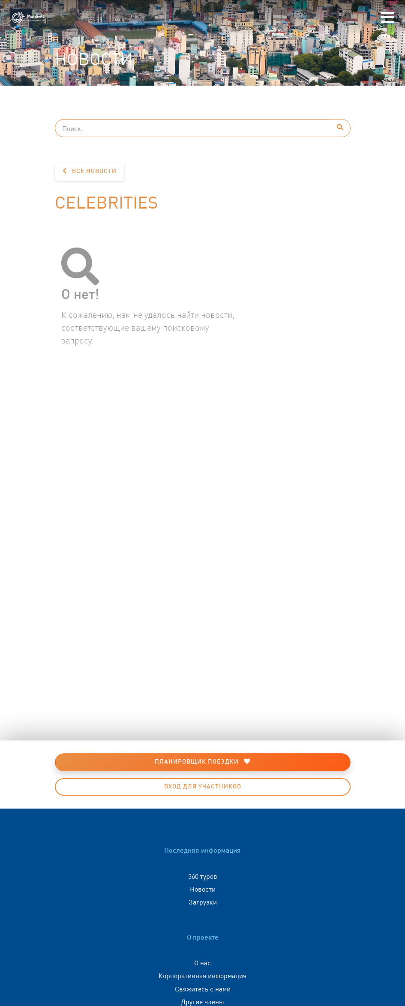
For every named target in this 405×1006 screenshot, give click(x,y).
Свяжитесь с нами (203, 988)
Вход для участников (202, 787)
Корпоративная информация (202, 975)
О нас (202, 962)
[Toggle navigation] (387, 17)
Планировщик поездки (202, 761)
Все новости (90, 171)
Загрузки (203, 901)
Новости (203, 889)
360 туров (202, 876)
